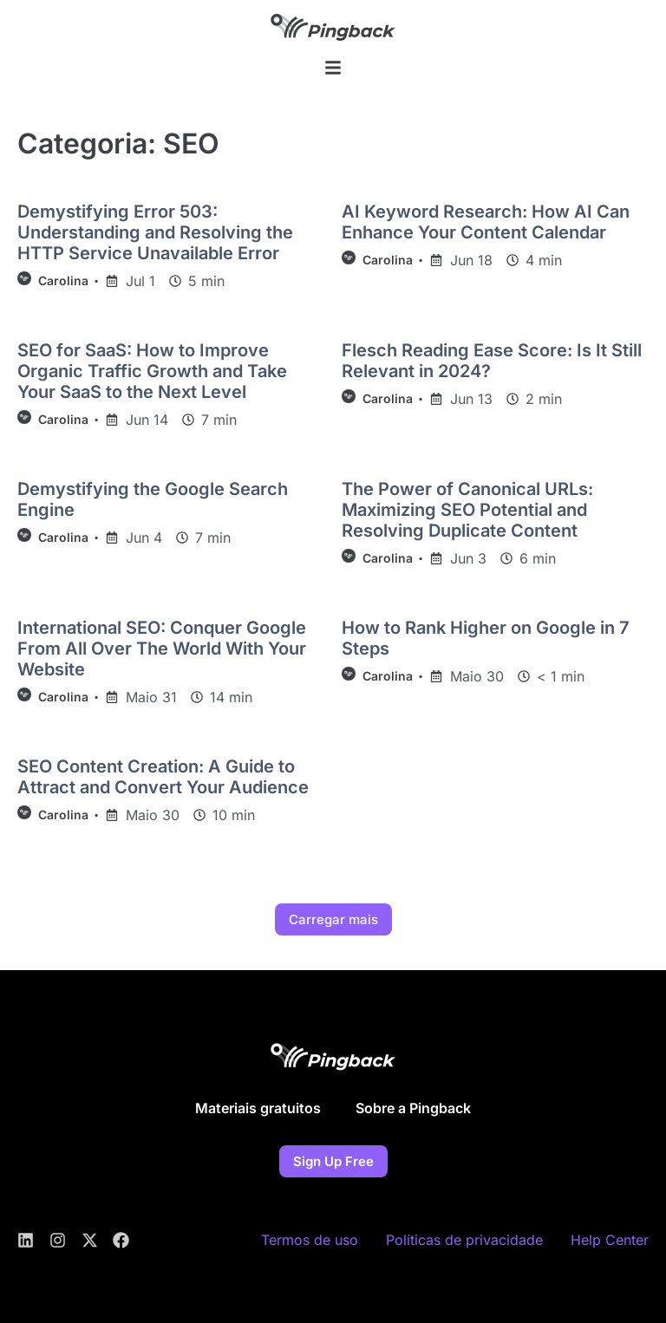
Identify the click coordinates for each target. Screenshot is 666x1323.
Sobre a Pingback (413, 1108)
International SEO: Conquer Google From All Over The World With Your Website (161, 648)
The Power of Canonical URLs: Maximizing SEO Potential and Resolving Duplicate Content (467, 510)
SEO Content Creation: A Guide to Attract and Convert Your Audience (163, 777)
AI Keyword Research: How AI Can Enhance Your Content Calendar (486, 222)
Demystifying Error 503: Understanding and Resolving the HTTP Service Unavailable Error (155, 232)
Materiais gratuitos (258, 1108)
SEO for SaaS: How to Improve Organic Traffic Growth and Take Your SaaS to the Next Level (152, 371)
